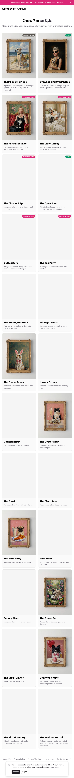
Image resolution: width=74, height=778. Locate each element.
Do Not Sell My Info (64, 759)
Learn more (54, 767)
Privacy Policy (19, 759)
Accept (16, 772)
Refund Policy (49, 759)
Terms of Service (34, 759)
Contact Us (7, 759)
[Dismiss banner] (70, 2)
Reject (24, 772)
